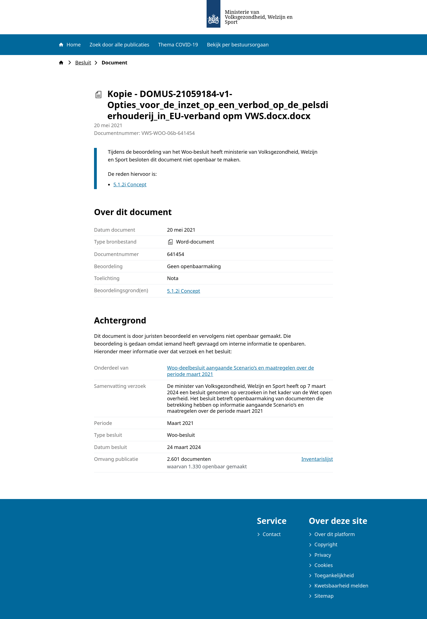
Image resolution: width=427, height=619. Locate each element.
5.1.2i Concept (130, 184)
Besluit (84, 62)
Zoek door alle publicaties (119, 44)
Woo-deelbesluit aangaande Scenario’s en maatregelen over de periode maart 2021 (240, 370)
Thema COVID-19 (178, 44)
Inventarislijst (317, 459)
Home (69, 44)
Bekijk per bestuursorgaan (238, 44)
